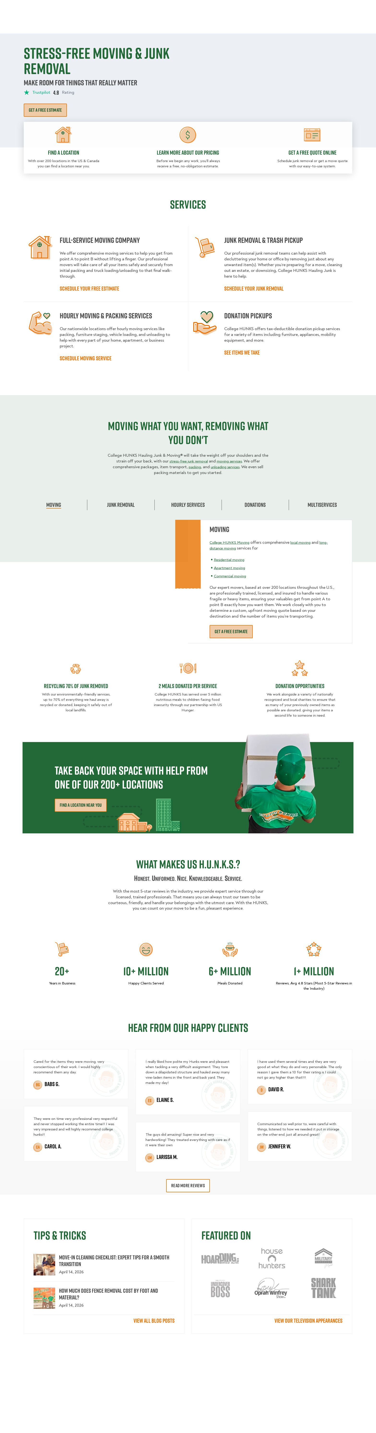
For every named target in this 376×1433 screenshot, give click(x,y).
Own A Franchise (254, 7)
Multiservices (322, 505)
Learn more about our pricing (188, 152)
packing (192, 467)
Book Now (338, 24)
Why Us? (282, 24)
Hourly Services (229, 24)
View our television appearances (308, 1320)
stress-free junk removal (187, 461)
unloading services (226, 467)
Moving (123, 24)
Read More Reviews (188, 1185)
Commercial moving (232, 576)
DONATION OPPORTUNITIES (300, 686)
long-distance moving (230, 548)
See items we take (242, 352)
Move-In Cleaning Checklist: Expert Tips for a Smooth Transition (114, 1260)
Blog (302, 24)
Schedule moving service (86, 358)
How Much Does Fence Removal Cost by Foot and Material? (108, 1294)
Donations (255, 505)
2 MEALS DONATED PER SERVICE (188, 686)
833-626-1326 (339, 7)
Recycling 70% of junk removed (76, 686)
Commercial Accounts (159, 7)
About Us (222, 7)
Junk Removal (150, 24)
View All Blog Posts (154, 1320)
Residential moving (231, 559)
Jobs (126, 7)
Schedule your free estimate (89, 288)
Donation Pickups (188, 24)
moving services (231, 461)
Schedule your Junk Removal (254, 288)
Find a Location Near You (81, 805)
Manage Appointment (296, 7)
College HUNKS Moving (232, 542)
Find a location (63, 152)
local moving (306, 542)
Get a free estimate (45, 110)
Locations (196, 7)
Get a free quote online (312, 152)
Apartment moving (231, 568)
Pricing (260, 24)
